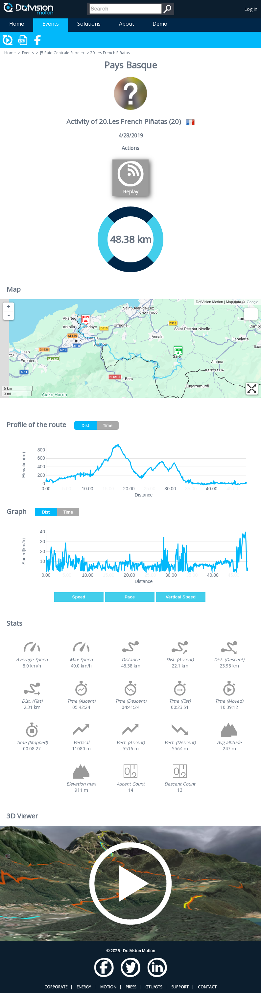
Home (16, 23)
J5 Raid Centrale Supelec (62, 53)
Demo (160, 23)
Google (252, 302)
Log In (251, 9)
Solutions (89, 23)
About (126, 23)
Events (50, 23)
